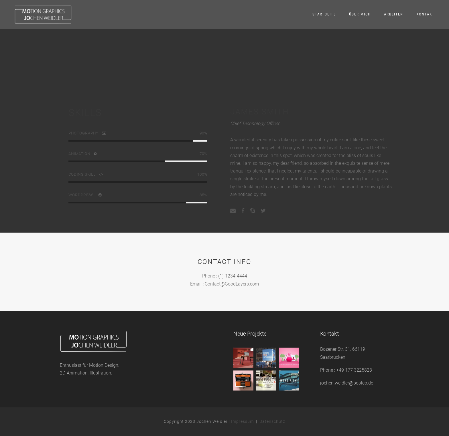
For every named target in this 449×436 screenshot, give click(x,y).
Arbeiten (393, 14)
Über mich (360, 14)
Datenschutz (272, 421)
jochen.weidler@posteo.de (346, 383)
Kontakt (425, 14)
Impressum (242, 421)
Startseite (324, 14)
